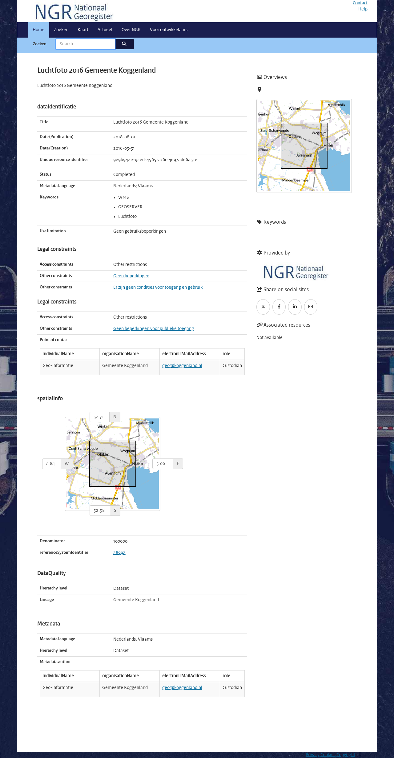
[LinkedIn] (295, 307)
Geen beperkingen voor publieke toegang (153, 329)
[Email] (311, 307)
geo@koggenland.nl (182, 366)
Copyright (345, 755)
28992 (119, 553)
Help (363, 9)
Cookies (328, 755)
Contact (360, 3)
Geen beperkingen (131, 276)
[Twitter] (263, 307)
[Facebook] (279, 307)
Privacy (313, 755)
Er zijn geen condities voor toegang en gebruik (158, 287)
